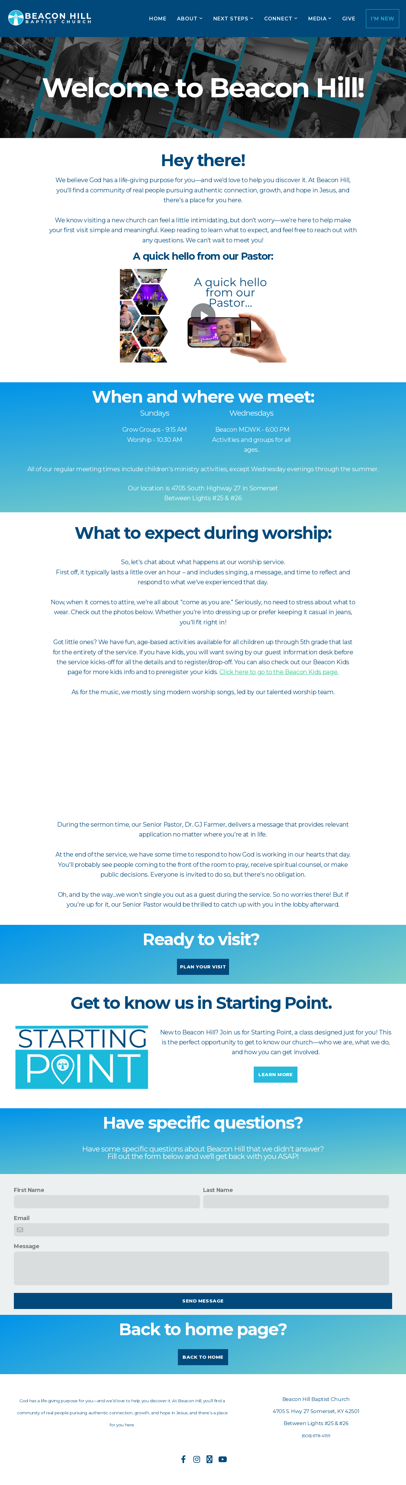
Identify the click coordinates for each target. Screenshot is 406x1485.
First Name (29, 1190)
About (190, 19)
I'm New (382, 19)
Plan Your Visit (203, 967)
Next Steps (233, 19)
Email (21, 1218)
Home (157, 19)
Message (26, 1246)
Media (320, 19)
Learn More (275, 1074)
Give (348, 19)
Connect (281, 19)
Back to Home (202, 1357)
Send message (203, 1301)
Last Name (218, 1190)
